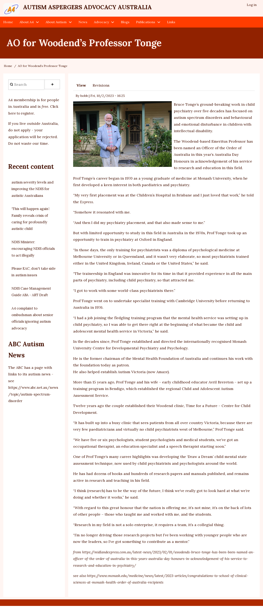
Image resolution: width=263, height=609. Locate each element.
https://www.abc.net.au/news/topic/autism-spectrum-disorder (33, 397)
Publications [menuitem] (145, 25)
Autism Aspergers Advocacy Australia (105, 8)
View (81, 88)
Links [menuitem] (171, 25)
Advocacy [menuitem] (101, 25)
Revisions (101, 88)
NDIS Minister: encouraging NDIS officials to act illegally (32, 252)
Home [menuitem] (8, 25)
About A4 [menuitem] (27, 25)
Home (8, 69)
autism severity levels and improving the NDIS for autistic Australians (33, 192)
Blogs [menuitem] (125, 25)
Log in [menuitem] (251, 5)
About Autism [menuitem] (56, 25)
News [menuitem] (82, 25)
